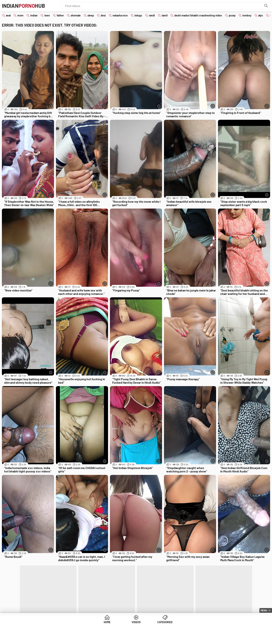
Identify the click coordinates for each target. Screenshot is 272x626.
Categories (164, 622)
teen (47, 15)
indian (34, 15)
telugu (138, 15)
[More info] (50, 106)
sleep (90, 15)
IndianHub (23, 5)
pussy (232, 15)
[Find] (266, 6)
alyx (260, 15)
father (60, 15)
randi (152, 15)
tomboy (246, 15)
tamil (165, 15)
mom (20, 15)
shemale (76, 15)
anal (8, 15)
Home (107, 622)
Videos (136, 622)
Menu (264, 610)
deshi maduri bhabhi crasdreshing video (198, 15)
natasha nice (120, 15)
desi (103, 15)
